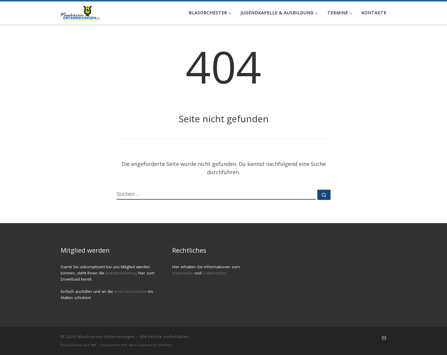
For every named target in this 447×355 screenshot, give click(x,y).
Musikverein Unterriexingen (106, 336)
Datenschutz (214, 273)
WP (93, 345)
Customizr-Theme (155, 345)
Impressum (182, 273)
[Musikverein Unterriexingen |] (80, 12)
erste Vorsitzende (131, 291)
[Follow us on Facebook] (384, 338)
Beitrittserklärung (122, 273)
